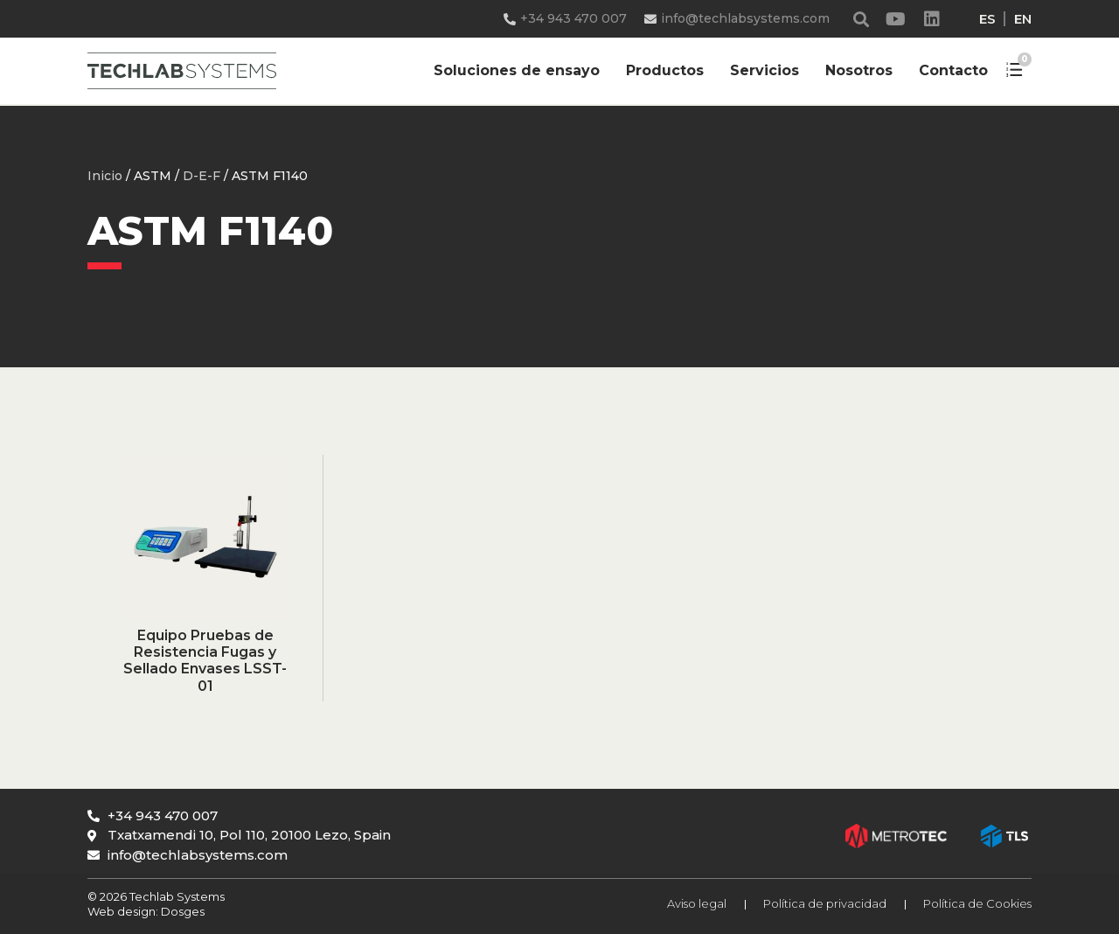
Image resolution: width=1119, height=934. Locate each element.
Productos (665, 70)
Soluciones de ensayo (517, 70)
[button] (861, 18)
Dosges (181, 911)
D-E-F (201, 176)
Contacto (953, 70)
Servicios (764, 70)
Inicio (104, 176)
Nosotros (859, 70)
